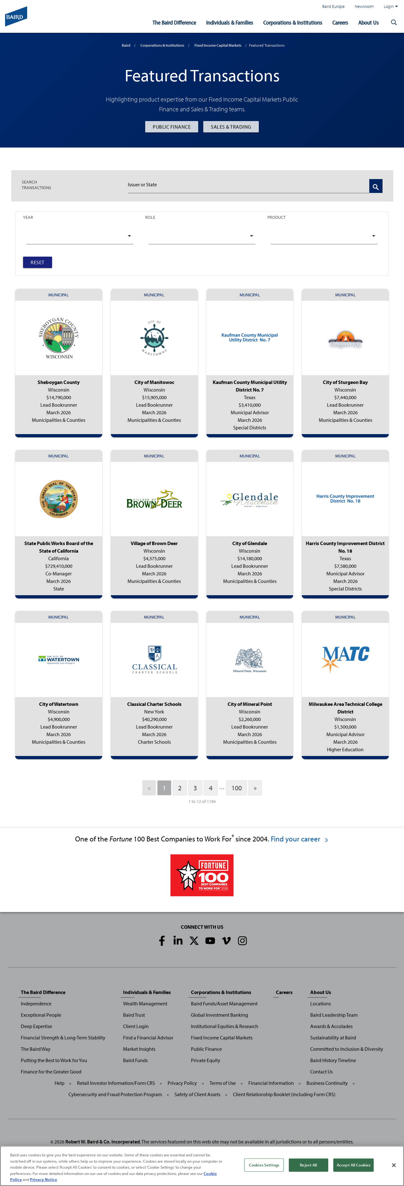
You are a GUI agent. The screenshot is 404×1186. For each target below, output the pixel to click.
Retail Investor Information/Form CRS (116, 1083)
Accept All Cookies (353, 1164)
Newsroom (364, 6)
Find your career (300, 838)
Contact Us (321, 1071)
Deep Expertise (36, 1026)
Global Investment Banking (219, 1015)
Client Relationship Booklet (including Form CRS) (284, 1094)
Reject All (308, 1164)
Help (59, 1083)
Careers (340, 22)
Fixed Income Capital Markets (217, 45)
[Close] (394, 1165)
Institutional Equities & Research (224, 1026)
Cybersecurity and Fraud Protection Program (115, 1094)
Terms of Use (223, 1083)
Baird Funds (135, 1060)
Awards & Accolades (331, 1026)
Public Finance (172, 127)
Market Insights (139, 1049)
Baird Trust (134, 1015)
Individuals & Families (229, 22)
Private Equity (205, 1060)
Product (276, 217)
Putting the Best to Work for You (54, 1060)
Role (150, 217)
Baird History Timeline (333, 1060)
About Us (368, 22)
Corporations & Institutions (292, 22)
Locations (320, 1003)
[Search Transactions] (376, 186)
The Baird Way (35, 1049)
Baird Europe (333, 6)
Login (391, 6)
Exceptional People (41, 1015)
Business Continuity (327, 1083)
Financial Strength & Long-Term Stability (63, 1037)
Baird (126, 45)
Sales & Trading (231, 127)
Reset (38, 262)
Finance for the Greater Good (51, 1071)
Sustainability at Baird (333, 1037)
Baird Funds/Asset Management (224, 1003)
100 (236, 787)
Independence (36, 1003)
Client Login (136, 1026)
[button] (394, 23)
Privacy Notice (43, 1179)
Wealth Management (145, 1003)
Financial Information (271, 1083)
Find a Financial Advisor (148, 1037)
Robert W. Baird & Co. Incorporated (102, 1141)
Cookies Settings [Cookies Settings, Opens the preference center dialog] (264, 1164)
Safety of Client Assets (197, 1094)
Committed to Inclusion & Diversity (346, 1049)
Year (28, 217)
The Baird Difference (174, 22)
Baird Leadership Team (334, 1015)
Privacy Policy (182, 1083)
